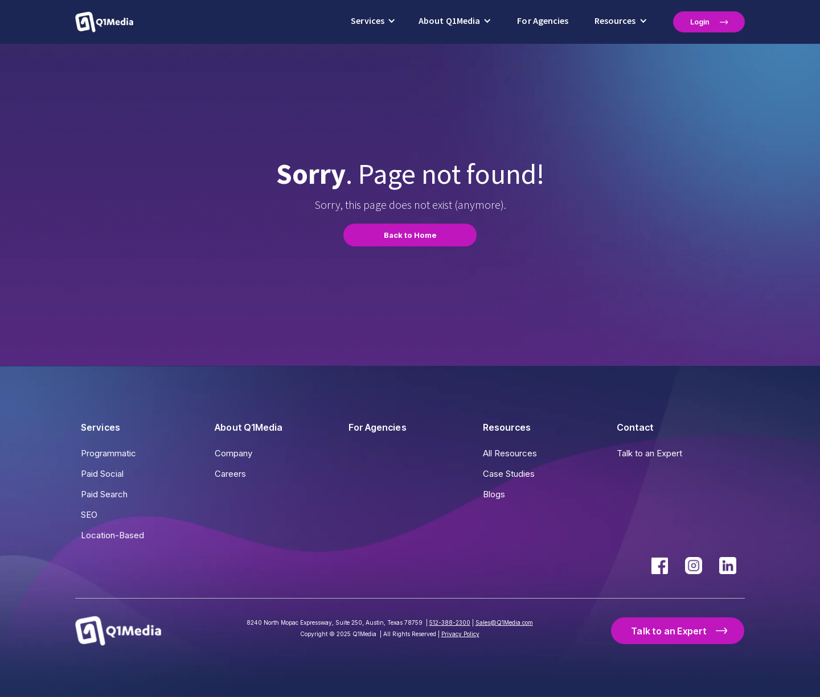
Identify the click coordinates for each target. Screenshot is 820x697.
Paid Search (104, 494)
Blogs (494, 494)
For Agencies (542, 20)
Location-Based (112, 535)
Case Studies (509, 473)
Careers (230, 473)
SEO (89, 514)
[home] (104, 21)
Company (233, 453)
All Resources (510, 453)
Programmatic (108, 453)
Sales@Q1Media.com (504, 622)
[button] (373, 21)
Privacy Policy (460, 633)
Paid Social (102, 473)
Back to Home (410, 235)
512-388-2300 (449, 622)
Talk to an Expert (649, 453)
